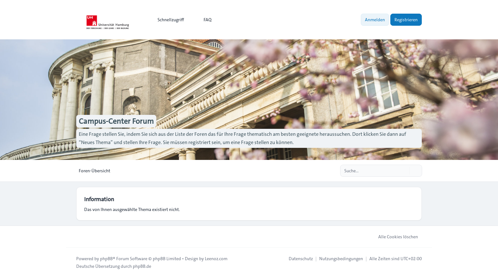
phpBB (106, 258)
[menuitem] (167, 19)
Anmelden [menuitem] (375, 19)
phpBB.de (142, 266)
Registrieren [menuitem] (406, 19)
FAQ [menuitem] (203, 19)
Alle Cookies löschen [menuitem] (394, 237)
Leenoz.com (216, 258)
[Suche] (404, 170)
